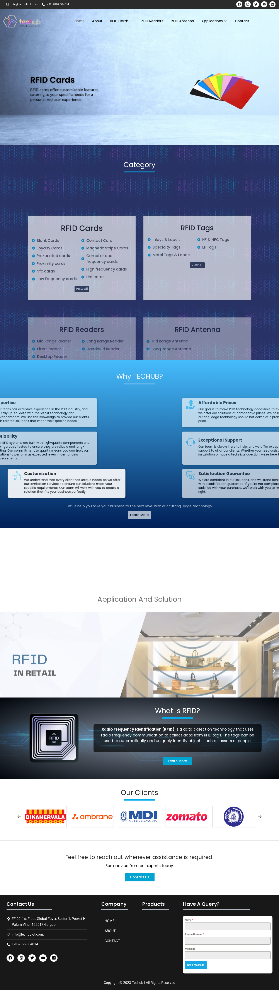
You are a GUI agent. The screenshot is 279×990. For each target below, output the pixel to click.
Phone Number (194, 934)
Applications (214, 21)
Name (189, 920)
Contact (242, 21)
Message (190, 948)
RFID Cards (121, 21)
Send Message (195, 964)
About (97, 21)
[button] (177, 761)
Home (79, 21)
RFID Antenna (182, 21)
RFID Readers (152, 21)
